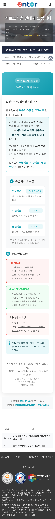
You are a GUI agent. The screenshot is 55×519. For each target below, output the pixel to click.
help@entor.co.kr (9, 497)
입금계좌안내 (28, 467)
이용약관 (16, 457)
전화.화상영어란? (16, 50)
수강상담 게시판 (31, 35)
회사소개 (5, 457)
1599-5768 (25, 401)
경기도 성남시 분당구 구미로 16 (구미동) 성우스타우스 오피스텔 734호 (26, 501)
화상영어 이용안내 (40, 50)
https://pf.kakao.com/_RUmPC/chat (32, 405)
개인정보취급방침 (31, 457)
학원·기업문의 (48, 457)
